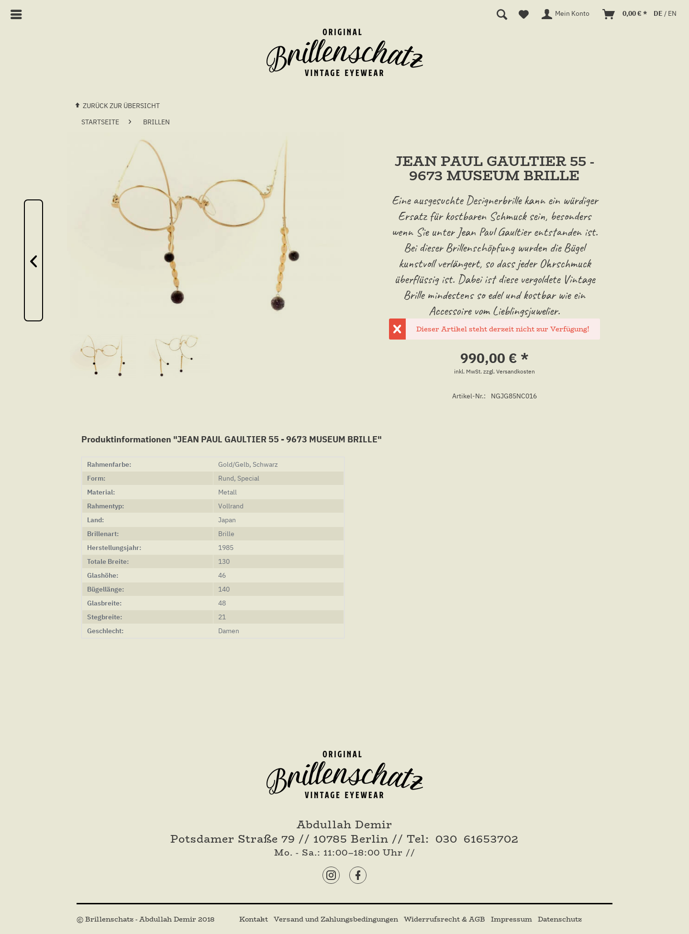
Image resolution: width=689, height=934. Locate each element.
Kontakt (254, 919)
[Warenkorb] (625, 14)
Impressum (512, 919)
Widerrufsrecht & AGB (445, 919)
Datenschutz (560, 919)
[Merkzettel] (523, 14)
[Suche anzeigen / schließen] (502, 14)
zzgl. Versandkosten (509, 371)
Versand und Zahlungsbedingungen (337, 919)
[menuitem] (20, 14)
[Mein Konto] (566, 14)
